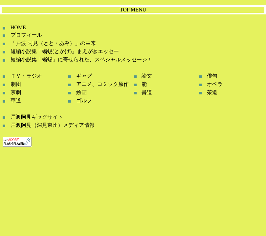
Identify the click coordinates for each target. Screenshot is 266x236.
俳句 (212, 76)
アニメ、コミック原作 (102, 84)
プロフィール (26, 35)
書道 (147, 92)
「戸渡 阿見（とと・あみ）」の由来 (53, 43)
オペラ (215, 84)
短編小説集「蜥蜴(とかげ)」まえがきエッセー (65, 51)
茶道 (212, 92)
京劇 (16, 92)
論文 (147, 76)
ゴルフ (84, 100)
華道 (16, 100)
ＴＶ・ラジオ (26, 76)
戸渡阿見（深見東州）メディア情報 (53, 125)
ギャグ (84, 76)
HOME (18, 27)
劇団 (16, 84)
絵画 (81, 92)
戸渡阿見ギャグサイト (37, 117)
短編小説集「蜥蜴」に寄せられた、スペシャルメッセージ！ (81, 59)
